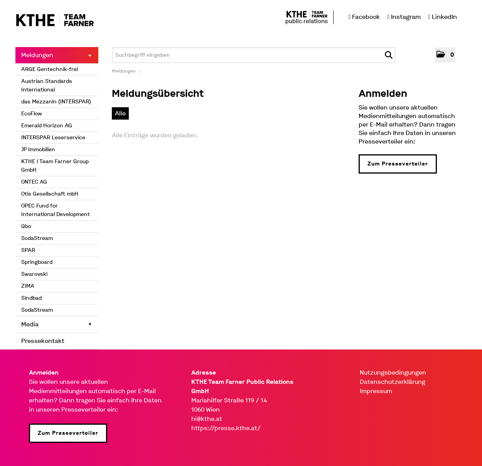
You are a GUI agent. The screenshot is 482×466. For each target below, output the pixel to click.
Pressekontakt (42, 341)
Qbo (26, 226)
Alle (120, 113)
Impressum (376, 391)
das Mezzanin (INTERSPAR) (56, 101)
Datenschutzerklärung (392, 382)
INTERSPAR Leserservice (53, 137)
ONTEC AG (34, 182)
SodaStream (37, 238)
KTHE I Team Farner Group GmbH (55, 166)
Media (56, 324)
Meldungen (56, 55)
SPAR (28, 250)
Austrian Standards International (46, 85)
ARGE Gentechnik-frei (49, 69)
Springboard (36, 262)
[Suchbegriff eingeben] (254, 55)
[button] (445, 54)
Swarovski (34, 274)
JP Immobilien (38, 149)
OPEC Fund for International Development (55, 210)
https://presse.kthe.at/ (226, 428)
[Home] (54, 20)
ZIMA (27, 286)
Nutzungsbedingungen (393, 372)
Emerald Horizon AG (46, 125)
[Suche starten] (388, 55)
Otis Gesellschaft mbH (49, 194)
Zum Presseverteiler (397, 163)
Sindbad (31, 298)
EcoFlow (31, 113)
